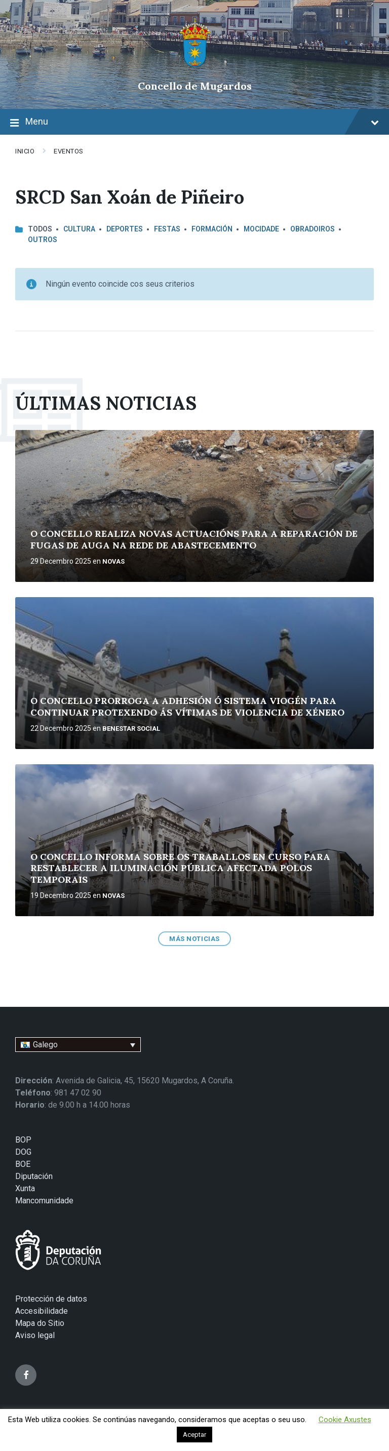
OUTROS (42, 240)
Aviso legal (35, 1335)
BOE (22, 1164)
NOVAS (113, 561)
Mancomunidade (44, 1200)
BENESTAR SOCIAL (131, 728)
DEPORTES (124, 229)
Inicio (24, 151)
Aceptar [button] (194, 1434)
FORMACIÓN (211, 229)
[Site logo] (195, 68)
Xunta (25, 1188)
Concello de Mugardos (195, 86)
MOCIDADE (261, 229)
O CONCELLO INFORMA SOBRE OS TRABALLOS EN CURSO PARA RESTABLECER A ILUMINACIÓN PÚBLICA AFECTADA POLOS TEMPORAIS (180, 868)
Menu (194, 122)
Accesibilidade (41, 1311)
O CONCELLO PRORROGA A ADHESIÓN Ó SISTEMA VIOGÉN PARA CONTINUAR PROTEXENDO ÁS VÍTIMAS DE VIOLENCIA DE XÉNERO (187, 706)
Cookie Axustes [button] (345, 1419)
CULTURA (79, 229)
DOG (23, 1152)
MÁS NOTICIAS (194, 939)
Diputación (34, 1176)
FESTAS (167, 229)
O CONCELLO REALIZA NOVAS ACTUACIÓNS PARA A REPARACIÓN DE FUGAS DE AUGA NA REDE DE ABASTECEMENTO (194, 539)
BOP (23, 1140)
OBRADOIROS (312, 229)
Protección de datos (51, 1299)
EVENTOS (69, 151)
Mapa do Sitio (39, 1323)
